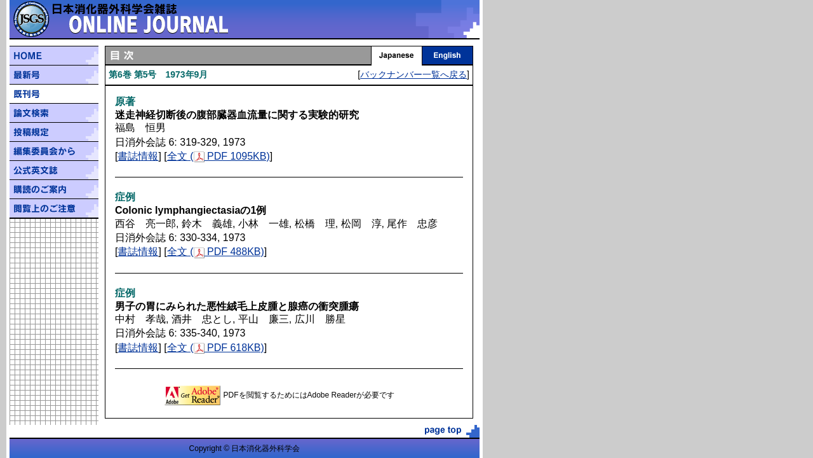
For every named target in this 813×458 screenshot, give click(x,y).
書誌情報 (138, 156)
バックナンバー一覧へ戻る (413, 74)
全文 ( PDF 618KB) (215, 347)
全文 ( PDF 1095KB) (218, 156)
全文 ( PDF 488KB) (215, 251)
